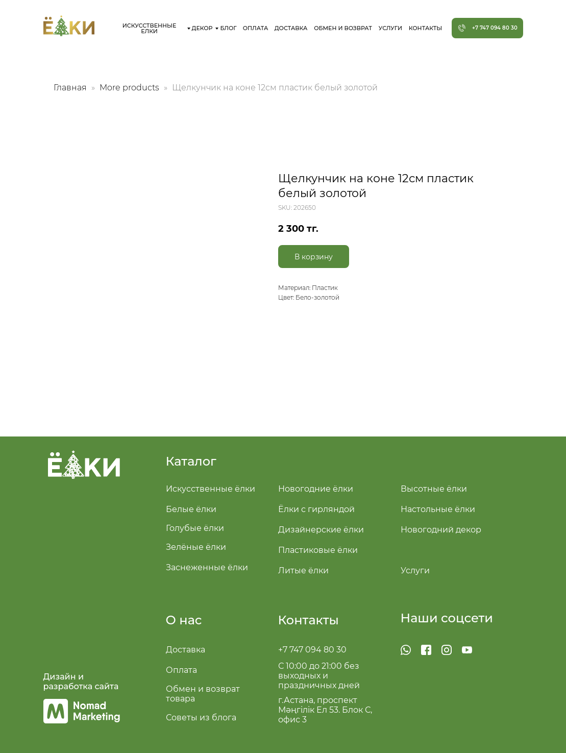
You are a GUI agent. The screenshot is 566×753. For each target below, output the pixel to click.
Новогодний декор (441, 530)
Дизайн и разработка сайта (81, 681)
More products (130, 87)
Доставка (185, 649)
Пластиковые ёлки (318, 550)
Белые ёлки (191, 509)
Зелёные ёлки (196, 547)
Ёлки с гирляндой (316, 509)
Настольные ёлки (438, 509)
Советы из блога (201, 717)
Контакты (308, 620)
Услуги (415, 570)
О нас (184, 620)
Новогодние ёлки (315, 489)
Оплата (181, 670)
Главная (70, 87)
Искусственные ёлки (210, 489)
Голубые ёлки (195, 528)
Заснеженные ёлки (207, 567)
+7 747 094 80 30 (312, 649)
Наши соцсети (447, 618)
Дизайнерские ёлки (321, 530)
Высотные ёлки (434, 489)
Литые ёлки (303, 570)
